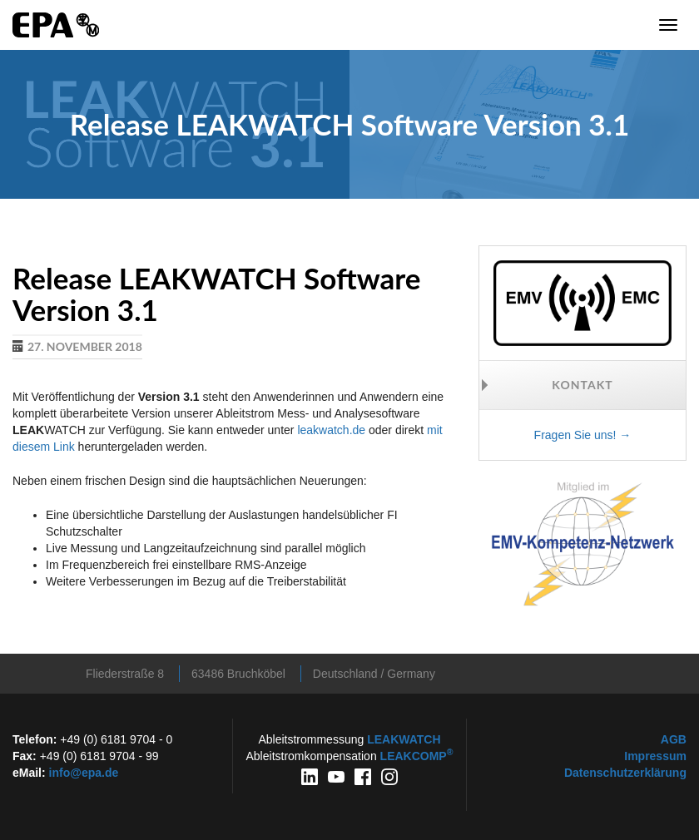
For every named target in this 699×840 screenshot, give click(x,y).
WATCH (403, 739)
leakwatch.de (331, 430)
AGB (674, 739)
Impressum (655, 756)
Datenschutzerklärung (625, 772)
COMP (417, 756)
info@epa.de (84, 772)
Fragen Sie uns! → (583, 435)
